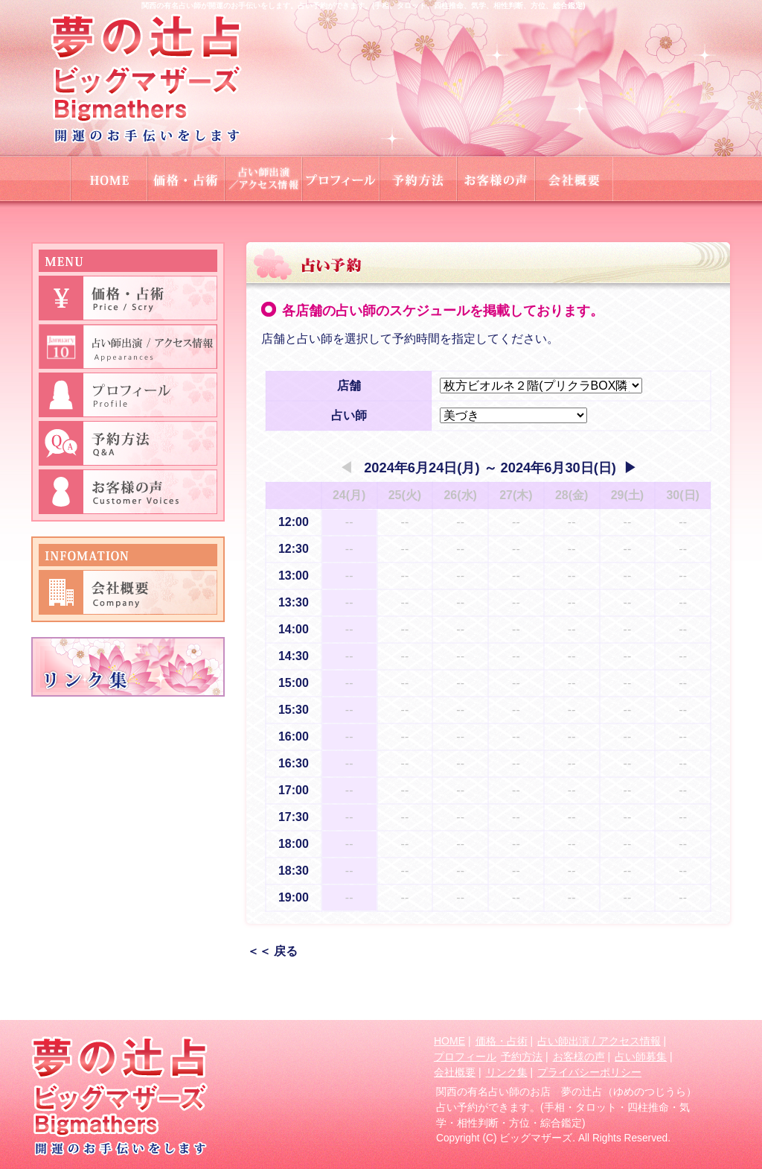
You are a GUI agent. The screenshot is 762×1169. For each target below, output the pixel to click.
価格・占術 (502, 1041)
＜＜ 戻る (272, 951)
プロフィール (465, 1056)
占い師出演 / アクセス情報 (599, 1041)
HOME (449, 1041)
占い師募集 (641, 1056)
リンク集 (507, 1072)
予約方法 (521, 1056)
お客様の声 (579, 1056)
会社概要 (455, 1072)
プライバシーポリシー (589, 1072)
